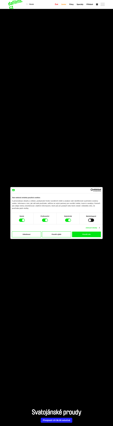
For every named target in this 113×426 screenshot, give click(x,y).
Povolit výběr (56, 234)
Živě (56, 4)
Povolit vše (86, 234)
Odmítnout (26, 234)
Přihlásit (89, 4)
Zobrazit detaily (91, 228)
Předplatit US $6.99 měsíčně (56, 420)
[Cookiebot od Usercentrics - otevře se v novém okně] (92, 190)
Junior (63, 4)
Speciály (80, 4)
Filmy (71, 4)
